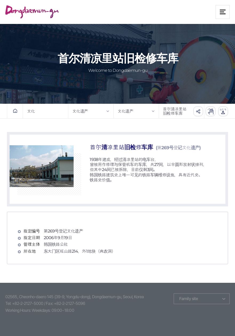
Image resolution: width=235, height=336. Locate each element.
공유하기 (196, 111)
